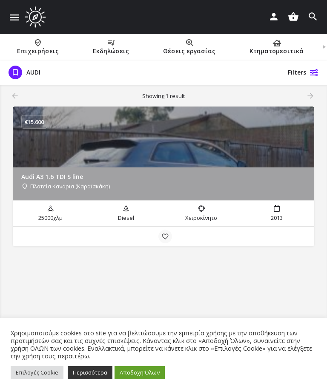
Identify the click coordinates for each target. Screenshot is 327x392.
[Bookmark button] (165, 236)
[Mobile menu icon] (14, 17)
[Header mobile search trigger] (312, 16)
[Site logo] (36, 17)
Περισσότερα (90, 372)
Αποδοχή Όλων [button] (140, 372)
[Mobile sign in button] (273, 16)
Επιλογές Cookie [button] (37, 372)
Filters (303, 72)
